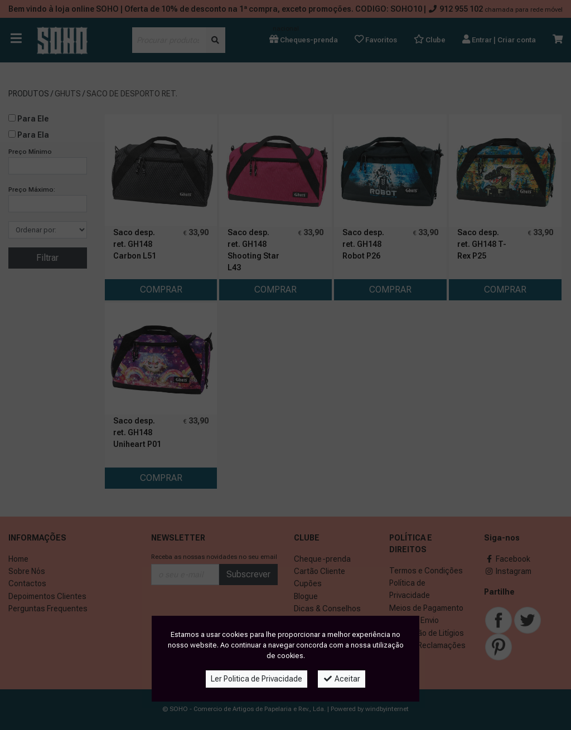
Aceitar (341, 678)
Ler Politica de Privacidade (256, 678)
